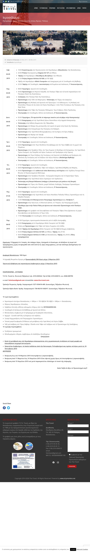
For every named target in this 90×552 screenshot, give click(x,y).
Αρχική (36, 8)
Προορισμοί (52, 8)
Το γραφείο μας (44, 8)
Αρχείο (79, 8)
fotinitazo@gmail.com (16, 280)
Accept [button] (73, 549)
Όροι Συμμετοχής (70, 8)
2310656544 (84, 1)
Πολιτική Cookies (82, 549)
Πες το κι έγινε (60, 8)
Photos (84, 8)
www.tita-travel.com (41, 280)
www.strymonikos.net (67, 479)
